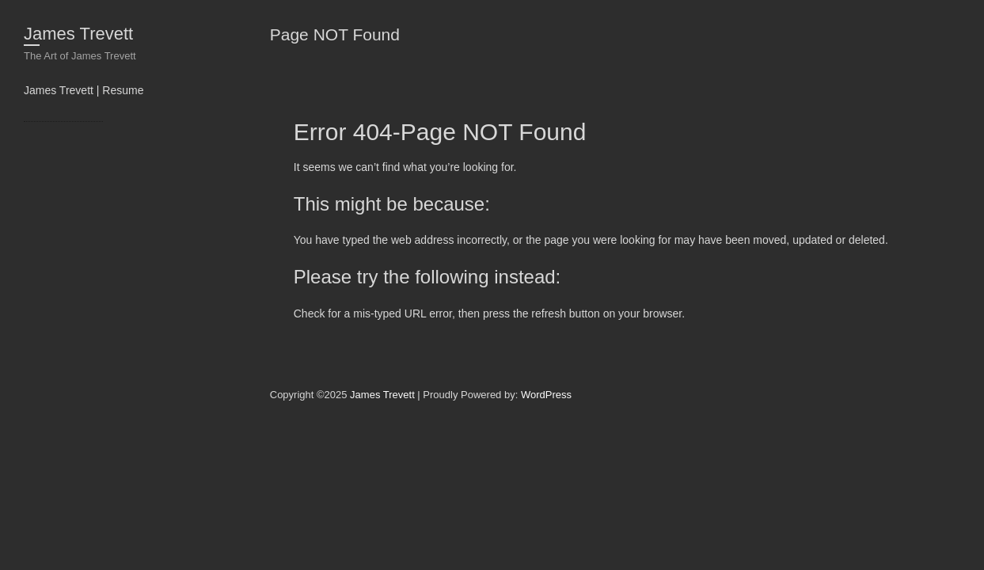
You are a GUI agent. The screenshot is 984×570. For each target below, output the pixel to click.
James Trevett (78, 34)
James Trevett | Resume (83, 90)
